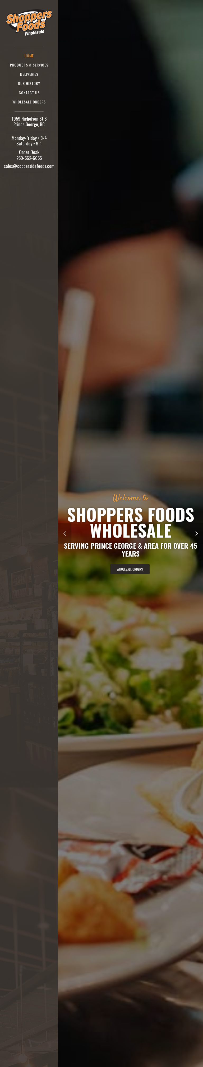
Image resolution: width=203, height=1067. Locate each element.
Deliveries (29, 74)
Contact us (29, 92)
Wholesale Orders (29, 102)
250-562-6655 (29, 158)
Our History (29, 83)
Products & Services (29, 65)
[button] (64, 533)
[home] (29, 21)
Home (29, 55)
